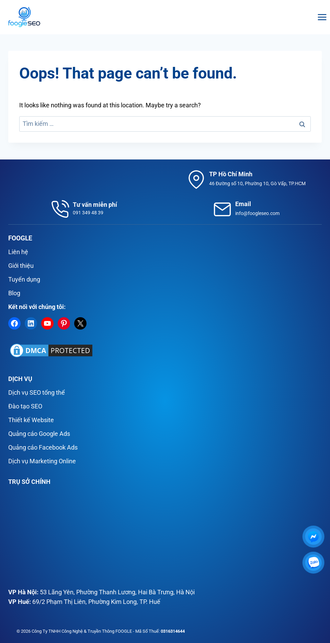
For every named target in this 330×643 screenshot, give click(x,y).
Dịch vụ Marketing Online (42, 461)
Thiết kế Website (31, 420)
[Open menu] (322, 17)
